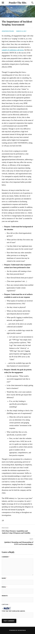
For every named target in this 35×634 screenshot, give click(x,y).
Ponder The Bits (17, 2)
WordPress (22, 630)
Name (4, 578)
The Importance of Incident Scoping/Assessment (17, 23)
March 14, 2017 (21, 31)
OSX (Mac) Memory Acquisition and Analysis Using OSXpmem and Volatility (16, 532)
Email (4, 587)
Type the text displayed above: (13, 611)
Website (5, 595)
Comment (6, 557)
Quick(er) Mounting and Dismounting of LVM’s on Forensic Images (18, 543)
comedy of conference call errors (13, 50)
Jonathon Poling (8, 31)
